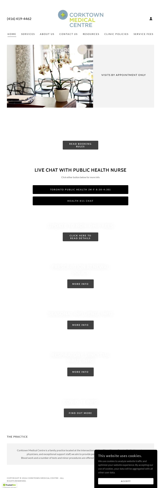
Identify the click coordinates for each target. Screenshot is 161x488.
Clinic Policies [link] (116, 34)
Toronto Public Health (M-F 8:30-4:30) (80, 189)
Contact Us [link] (68, 34)
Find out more (80, 413)
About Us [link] (47, 34)
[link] (80, 18)
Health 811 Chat (80, 200)
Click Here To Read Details (80, 237)
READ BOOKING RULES (80, 145)
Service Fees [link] (143, 34)
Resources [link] (91, 34)
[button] (151, 19)
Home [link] (12, 34)
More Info (80, 284)
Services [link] (28, 34)
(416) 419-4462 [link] (19, 18)
